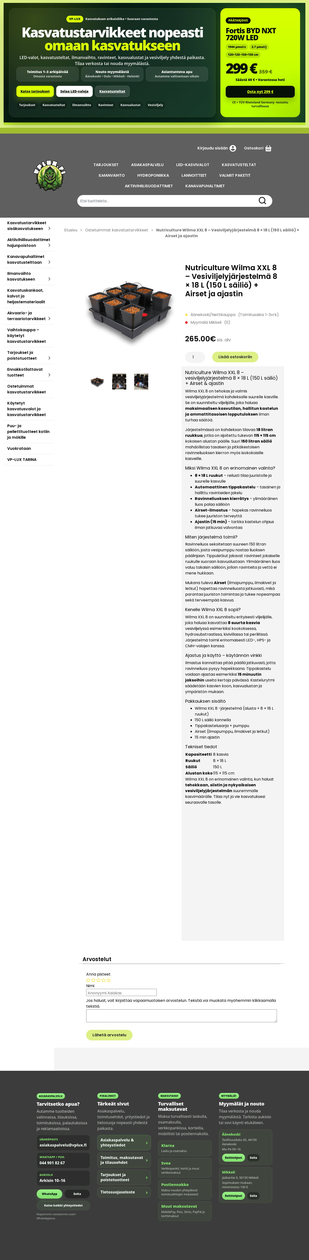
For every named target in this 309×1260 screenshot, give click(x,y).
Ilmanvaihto (81, 105)
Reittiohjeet (233, 1157)
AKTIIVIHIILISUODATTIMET (149, 186)
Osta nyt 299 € (260, 91)
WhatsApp (49, 1194)
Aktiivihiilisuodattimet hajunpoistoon (28, 242)
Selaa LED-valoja (74, 91)
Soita (77, 1194)
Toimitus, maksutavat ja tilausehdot (124, 1160)
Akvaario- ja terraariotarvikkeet (26, 316)
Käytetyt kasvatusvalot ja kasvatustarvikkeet (26, 409)
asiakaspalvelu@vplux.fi (63, 1145)
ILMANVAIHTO (112, 175)
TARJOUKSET (106, 165)
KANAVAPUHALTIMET (205, 186)
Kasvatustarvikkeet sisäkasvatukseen (26, 225)
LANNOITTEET (194, 175)
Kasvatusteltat (112, 91)
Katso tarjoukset (35, 91)
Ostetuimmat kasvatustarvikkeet (26, 389)
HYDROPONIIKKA (153, 175)
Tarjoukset (27, 105)
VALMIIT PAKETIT (235, 175)
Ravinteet (105, 105)
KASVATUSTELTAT (239, 165)
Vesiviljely (155, 105)
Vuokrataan (19, 448)
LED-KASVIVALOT (192, 165)
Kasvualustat (130, 105)
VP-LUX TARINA (21, 459)
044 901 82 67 (52, 1163)
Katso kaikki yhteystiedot (63, 1205)
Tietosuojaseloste (124, 1192)
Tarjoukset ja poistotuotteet (22, 355)
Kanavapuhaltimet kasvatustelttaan (25, 259)
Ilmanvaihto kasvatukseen (21, 276)
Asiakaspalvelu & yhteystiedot (124, 1142)
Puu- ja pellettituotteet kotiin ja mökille (28, 431)
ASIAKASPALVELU (147, 165)
